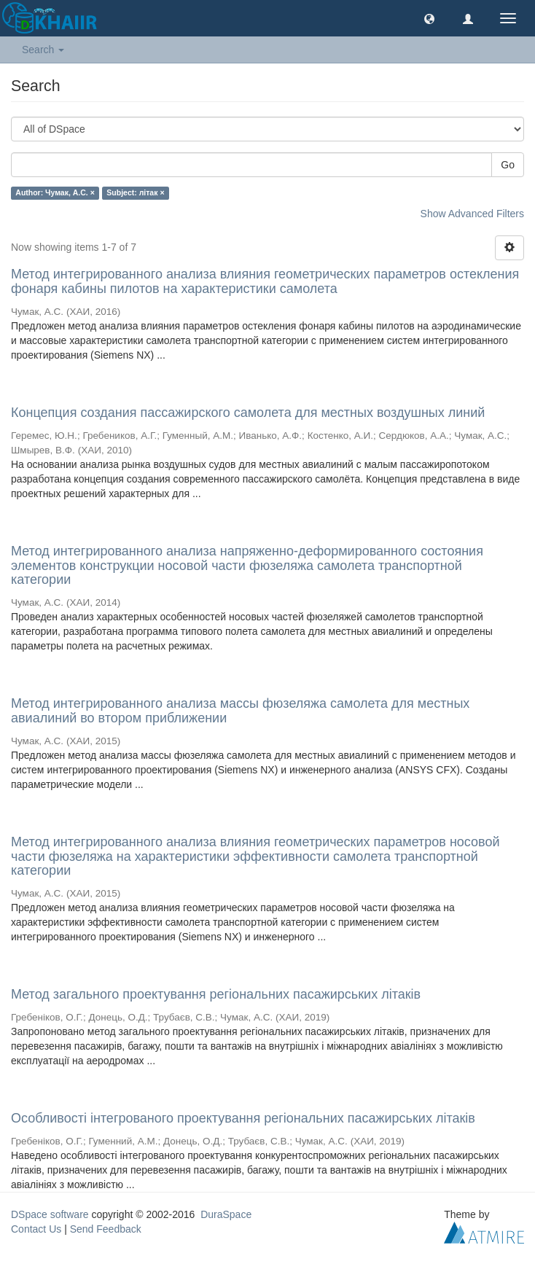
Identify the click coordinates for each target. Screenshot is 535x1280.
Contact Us (36, 1229)
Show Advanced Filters (472, 213)
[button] (429, 18)
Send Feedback (105, 1229)
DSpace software (50, 1214)
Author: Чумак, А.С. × (55, 192)
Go (508, 165)
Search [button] (43, 49)
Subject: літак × (135, 192)
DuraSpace (225, 1214)
